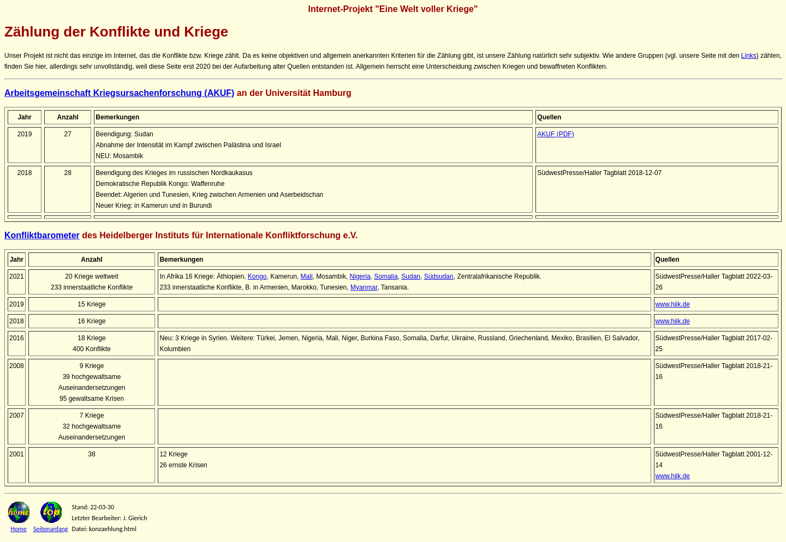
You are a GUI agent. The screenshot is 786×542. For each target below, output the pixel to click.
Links (749, 55)
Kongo (257, 276)
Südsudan (439, 276)
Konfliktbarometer (42, 235)
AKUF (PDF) (555, 134)
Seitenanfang (50, 529)
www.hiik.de (673, 304)
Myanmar (363, 287)
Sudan (410, 276)
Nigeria (360, 276)
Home (18, 529)
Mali (307, 276)
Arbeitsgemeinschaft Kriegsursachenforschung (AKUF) (119, 93)
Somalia (385, 276)
